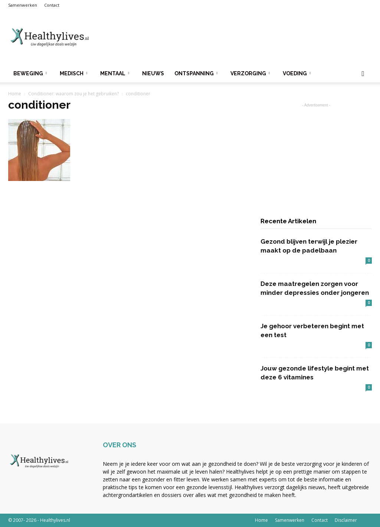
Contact (51, 5)
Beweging (30, 73)
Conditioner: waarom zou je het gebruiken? (73, 93)
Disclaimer (346, 520)
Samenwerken (22, 5)
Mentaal (114, 73)
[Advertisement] (237, 37)
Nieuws (153, 73)
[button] (363, 74)
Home (14, 93)
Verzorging (250, 73)
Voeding (297, 73)
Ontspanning (195, 73)
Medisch (73, 73)
